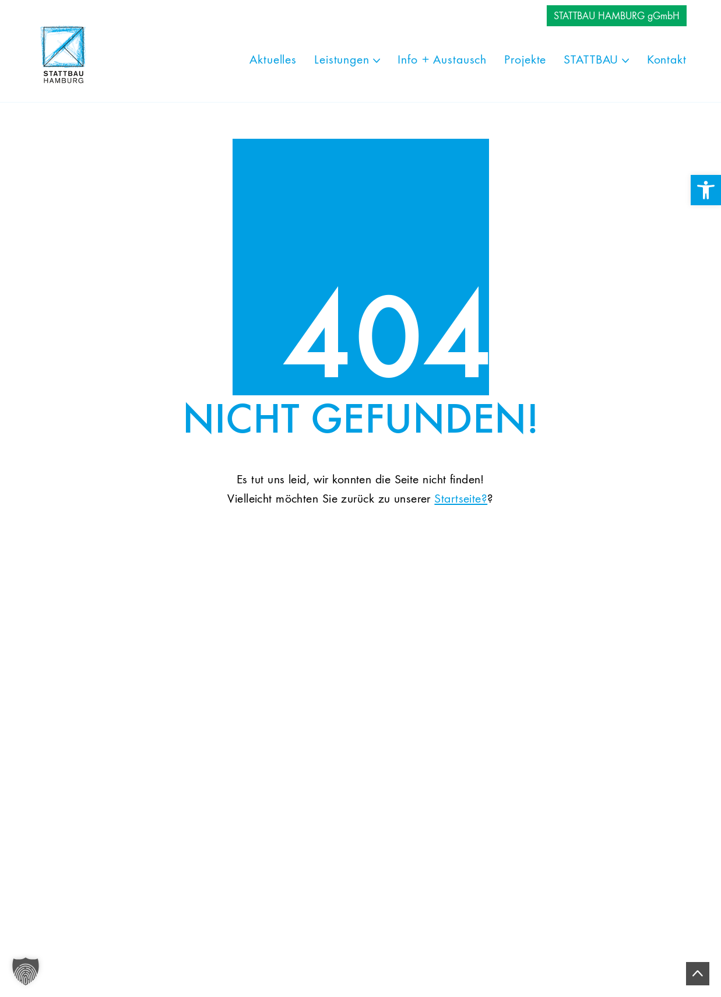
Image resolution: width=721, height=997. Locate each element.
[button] (25, 971)
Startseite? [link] (460, 499)
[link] (706, 190)
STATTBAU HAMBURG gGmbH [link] (617, 16)
